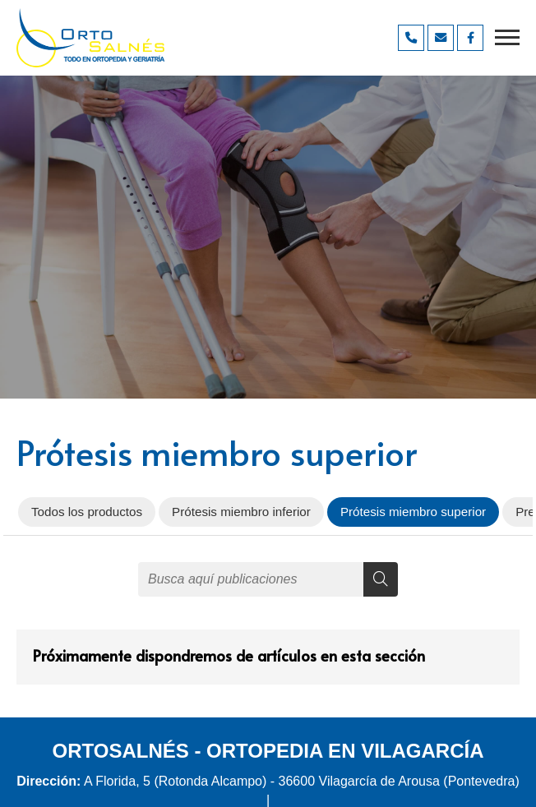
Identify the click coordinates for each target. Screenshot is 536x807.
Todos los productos (86, 512)
